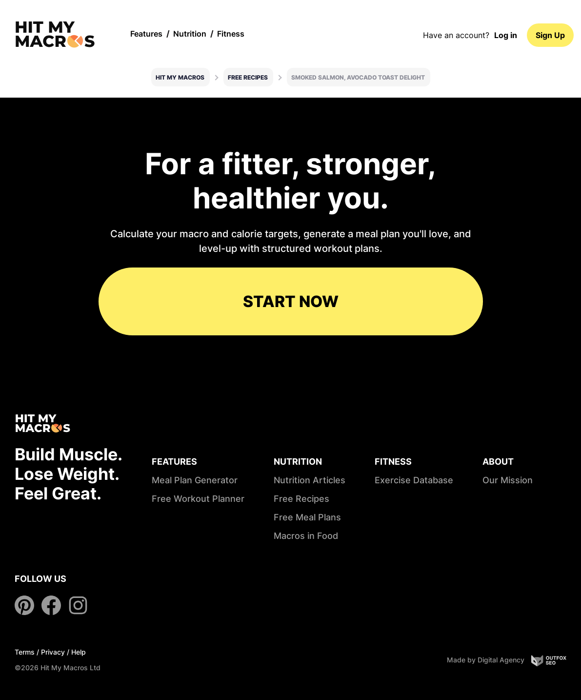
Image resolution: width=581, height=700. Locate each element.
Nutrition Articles (309, 480)
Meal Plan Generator (195, 480)
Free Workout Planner (198, 499)
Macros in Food (306, 536)
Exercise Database (414, 480)
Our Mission (507, 480)
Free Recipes (248, 77)
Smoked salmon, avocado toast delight (358, 77)
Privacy (53, 652)
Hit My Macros (180, 77)
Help (78, 652)
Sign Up (550, 35)
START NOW (291, 301)
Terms (25, 652)
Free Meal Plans (307, 517)
